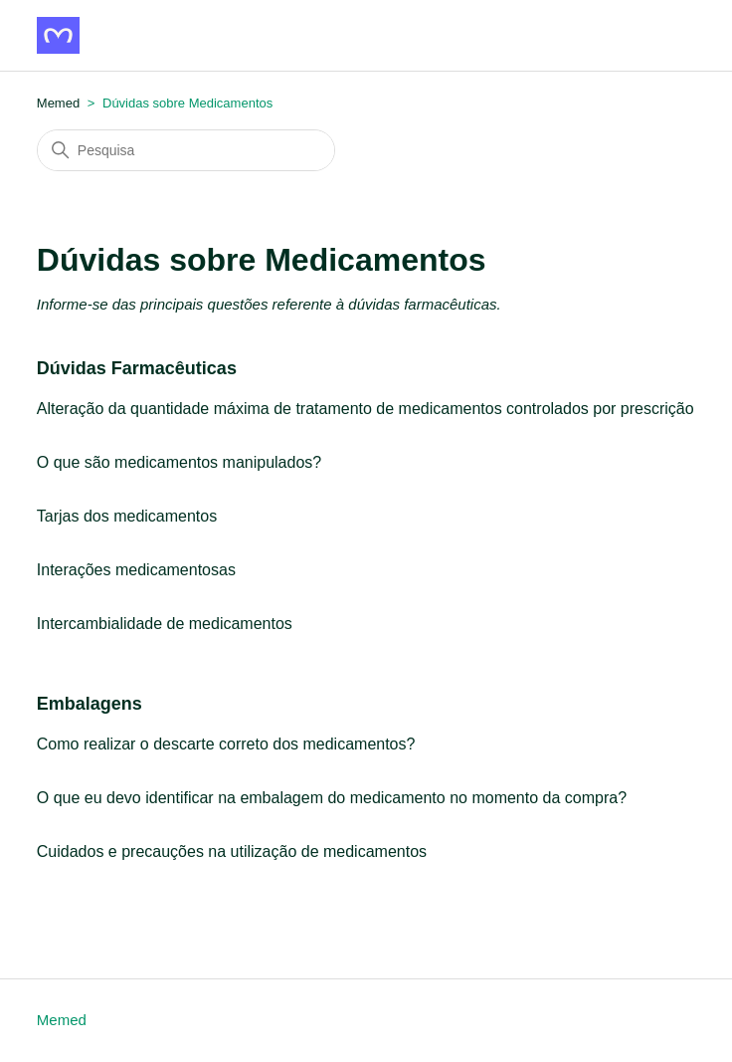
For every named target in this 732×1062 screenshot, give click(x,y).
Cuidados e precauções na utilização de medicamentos (232, 851)
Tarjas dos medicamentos (127, 516)
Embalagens (89, 704)
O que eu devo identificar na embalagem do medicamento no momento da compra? (332, 797)
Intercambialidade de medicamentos (164, 623)
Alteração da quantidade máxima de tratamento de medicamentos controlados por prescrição (365, 408)
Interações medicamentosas (136, 569)
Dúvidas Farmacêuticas (137, 368)
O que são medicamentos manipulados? (179, 462)
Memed (62, 1019)
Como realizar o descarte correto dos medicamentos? (226, 744)
